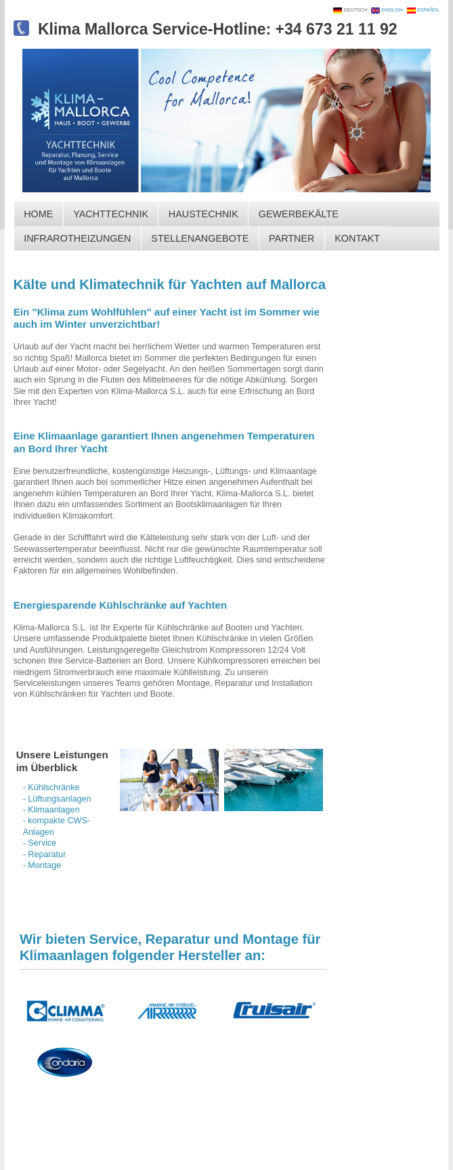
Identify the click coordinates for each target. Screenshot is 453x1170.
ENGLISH (393, 10)
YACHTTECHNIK (110, 214)
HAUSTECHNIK (203, 214)
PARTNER (291, 238)
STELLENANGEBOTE (200, 238)
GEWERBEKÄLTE (299, 214)
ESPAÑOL (427, 10)
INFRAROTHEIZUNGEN (77, 238)
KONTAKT (357, 238)
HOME (38, 214)
